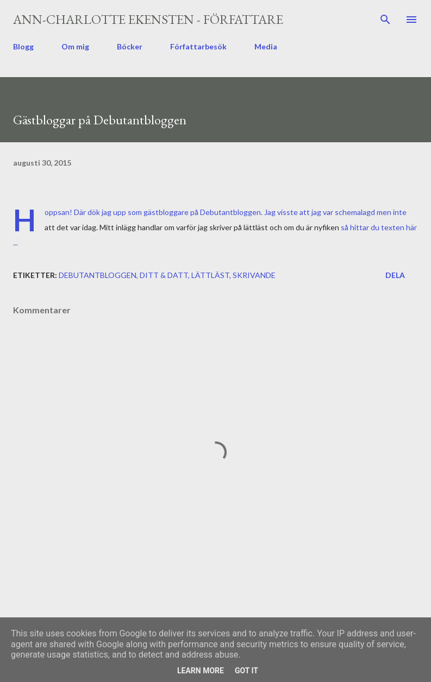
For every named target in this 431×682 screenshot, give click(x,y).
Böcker (129, 46)
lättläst (210, 275)
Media (265, 46)
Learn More (200, 670)
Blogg (23, 46)
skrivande (254, 275)
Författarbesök (198, 46)
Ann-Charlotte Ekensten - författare (148, 19)
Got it (246, 670)
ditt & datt (164, 275)
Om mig (75, 46)
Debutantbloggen (97, 275)
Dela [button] (395, 275)
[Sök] (385, 19)
